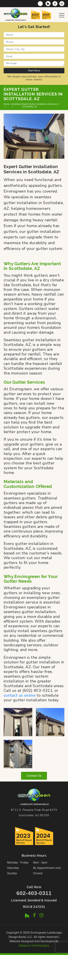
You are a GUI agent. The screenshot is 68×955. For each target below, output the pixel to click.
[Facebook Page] (54, 3)
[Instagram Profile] (61, 3)
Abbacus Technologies (34, 945)
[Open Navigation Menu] (61, 15)
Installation (16, 104)
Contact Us (33, 775)
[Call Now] (40, 3)
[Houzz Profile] (48, 3)
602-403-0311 (33, 893)
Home (7, 104)
